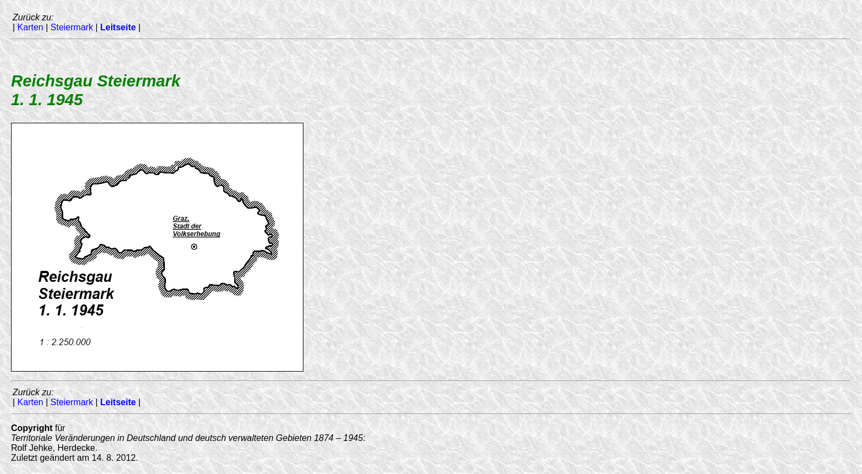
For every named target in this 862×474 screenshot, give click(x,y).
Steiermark (72, 27)
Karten (30, 27)
